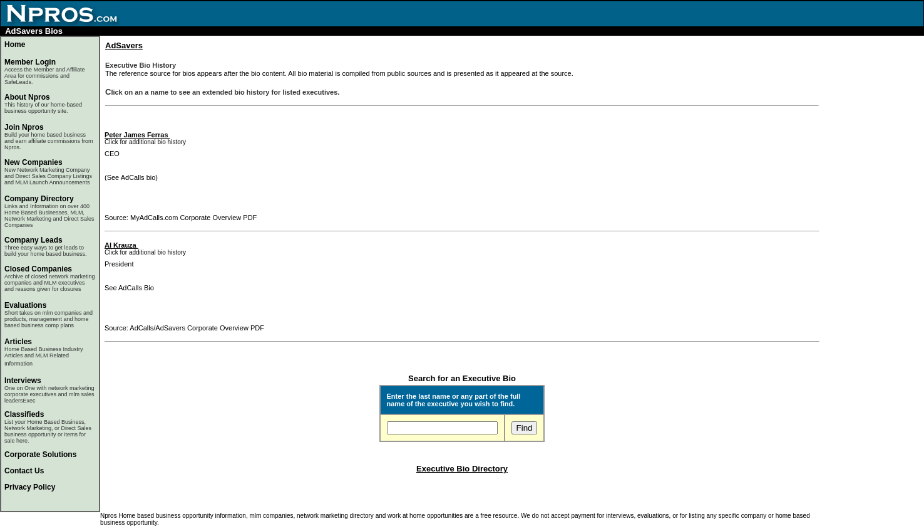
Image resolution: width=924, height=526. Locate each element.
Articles (18, 341)
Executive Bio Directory (462, 468)
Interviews (22, 380)
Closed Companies (38, 269)
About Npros (43, 103)
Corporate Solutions (40, 454)
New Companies (33, 162)
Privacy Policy (29, 487)
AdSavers (124, 45)
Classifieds (24, 414)
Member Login (30, 62)
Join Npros (24, 127)
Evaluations (25, 305)
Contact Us (24, 470)
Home (14, 44)
